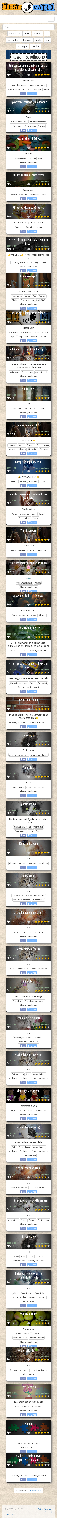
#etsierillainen (39, 1074)
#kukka (38, 583)
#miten (32, 683)
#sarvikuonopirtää (19, 1187)
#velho (36, 332)
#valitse (41, 126)
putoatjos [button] (22, 46)
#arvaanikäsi (20, 158)
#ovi (34, 296)
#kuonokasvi (17, 895)
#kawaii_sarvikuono (16, 89)
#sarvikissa (17, 1001)
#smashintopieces (19, 85)
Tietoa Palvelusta (45, 1509)
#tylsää (14, 1110)
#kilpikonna (17, 126)
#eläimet (30, 445)
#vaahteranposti (28, 1155)
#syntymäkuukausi (38, 85)
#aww (16, 1256)
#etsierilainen (26, 932)
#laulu (46, 89)
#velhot (45, 332)
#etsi (16, 932)
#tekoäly (34, 262)
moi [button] (47, 39)
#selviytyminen (27, 300)
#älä (23, 1256)
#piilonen (24, 1370)
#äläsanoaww (19, 1260)
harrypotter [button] (13, 39)
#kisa (44, 194)
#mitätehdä (41, 1110)
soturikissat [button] (15, 33)
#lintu (30, 831)
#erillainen (24, 1078)
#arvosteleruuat (37, 1338)
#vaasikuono (38, 899)
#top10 (12, 336)
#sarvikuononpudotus (18, 755)
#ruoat (27, 1333)
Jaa (23, 93)
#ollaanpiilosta (28, 1374)
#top (20, 336)
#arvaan (32, 158)
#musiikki (38, 89)
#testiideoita (37, 1406)
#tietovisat (32, 449)
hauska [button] (37, 33)
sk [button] (47, 33)
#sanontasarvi (18, 787)
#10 (26, 336)
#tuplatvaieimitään (38, 121)
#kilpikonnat (30, 126)
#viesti (36, 687)
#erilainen (39, 932)
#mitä (22, 1110)
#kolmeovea (17, 296)
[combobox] (28, 27)
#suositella (39, 1293)
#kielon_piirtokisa (38, 1475)
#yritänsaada (43, 1220)
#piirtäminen (27, 372)
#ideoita (25, 1406)
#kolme (15, 300)
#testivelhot (26, 332)
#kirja (15, 1293)
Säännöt (48, 1512)
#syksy (34, 615)
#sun (29, 89)
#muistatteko (24, 518)
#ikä (40, 158)
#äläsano (39, 1256)
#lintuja (39, 831)
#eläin (21, 445)
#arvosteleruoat (20, 1338)
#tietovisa (44, 449)
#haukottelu (13, 1220)
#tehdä (30, 1110)
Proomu (8, 1511)
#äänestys (18, 227)
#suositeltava (26, 1293)
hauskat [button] (36, 46)
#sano (30, 1256)
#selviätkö (40, 300)
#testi (17, 1406)
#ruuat (18, 1333)
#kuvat (23, 266)
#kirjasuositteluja (19, 1297)
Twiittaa (32, 93)
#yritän (24, 1220)
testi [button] (27, 33)
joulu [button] (38, 39)
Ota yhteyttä (10, 1514)
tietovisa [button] (27, 39)
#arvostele (32, 266)
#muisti (42, 514)
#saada (32, 1220)
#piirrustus (34, 194)
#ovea (27, 296)
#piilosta (13, 1370)
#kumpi (14, 481)
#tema (14, 514)
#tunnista (12, 445)
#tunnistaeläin (43, 445)
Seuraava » (35, 1490)
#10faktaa (23, 650)
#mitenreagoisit (24, 687)
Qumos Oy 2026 (13, 1508)
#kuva (43, 262)
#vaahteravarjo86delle (38, 722)
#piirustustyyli (41, 372)
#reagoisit (42, 683)
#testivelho (13, 332)
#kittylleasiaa (28, 1301)
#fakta (13, 650)
